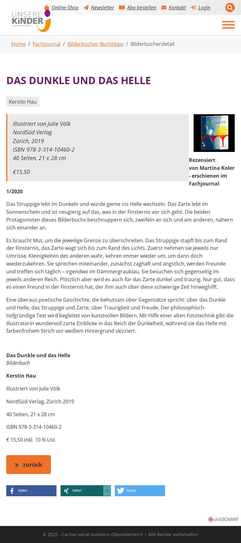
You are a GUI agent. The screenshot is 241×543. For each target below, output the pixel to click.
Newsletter (102, 7)
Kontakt (177, 7)
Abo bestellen (141, 7)
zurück (31, 464)
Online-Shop (64, 7)
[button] (31, 490)
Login (204, 7)
